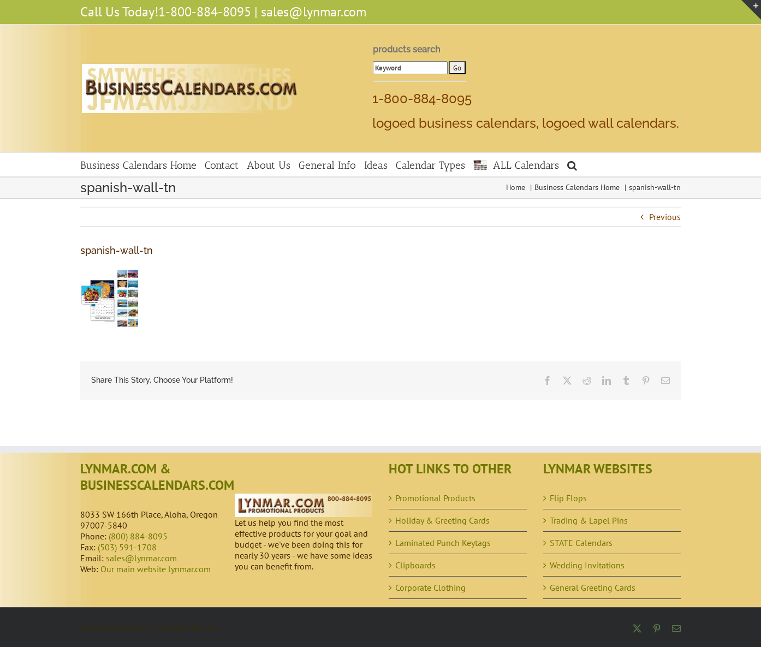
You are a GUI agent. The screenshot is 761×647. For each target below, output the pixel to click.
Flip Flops (568, 497)
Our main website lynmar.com (155, 568)
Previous (665, 216)
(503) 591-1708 (127, 547)
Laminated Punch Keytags (443, 542)
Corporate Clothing (430, 587)
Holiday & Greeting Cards (442, 520)
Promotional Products (435, 497)
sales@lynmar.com (313, 11)
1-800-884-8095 (204, 11)
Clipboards (415, 565)
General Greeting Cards (592, 587)
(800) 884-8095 (138, 536)
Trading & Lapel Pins (589, 520)
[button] (572, 164)
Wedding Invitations (587, 565)
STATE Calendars (581, 542)
